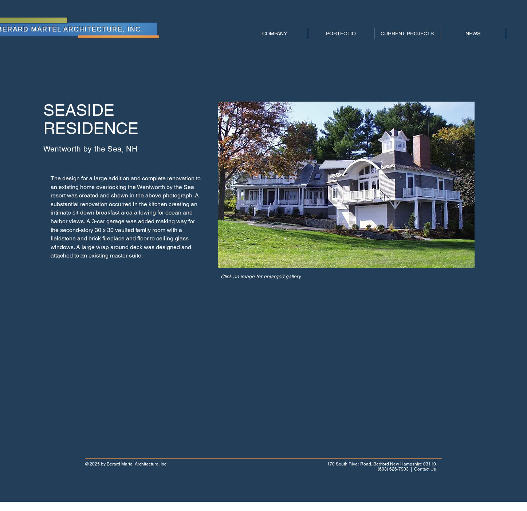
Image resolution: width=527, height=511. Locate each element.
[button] (346, 185)
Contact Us (425, 469)
